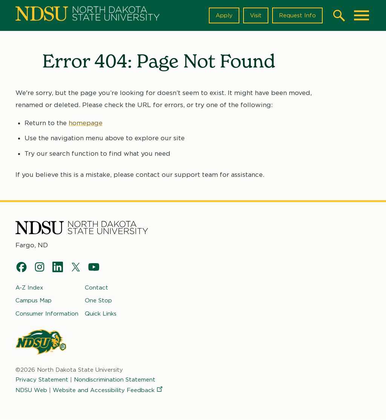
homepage (86, 123)
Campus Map (33, 300)
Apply (224, 15)
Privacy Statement (41, 379)
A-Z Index (29, 287)
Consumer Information (46, 313)
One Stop (98, 300)
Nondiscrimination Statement (114, 379)
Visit (256, 15)
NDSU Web (31, 390)
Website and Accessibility (108, 390)
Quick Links (100, 313)
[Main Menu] (361, 15)
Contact (96, 287)
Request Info (297, 15)
